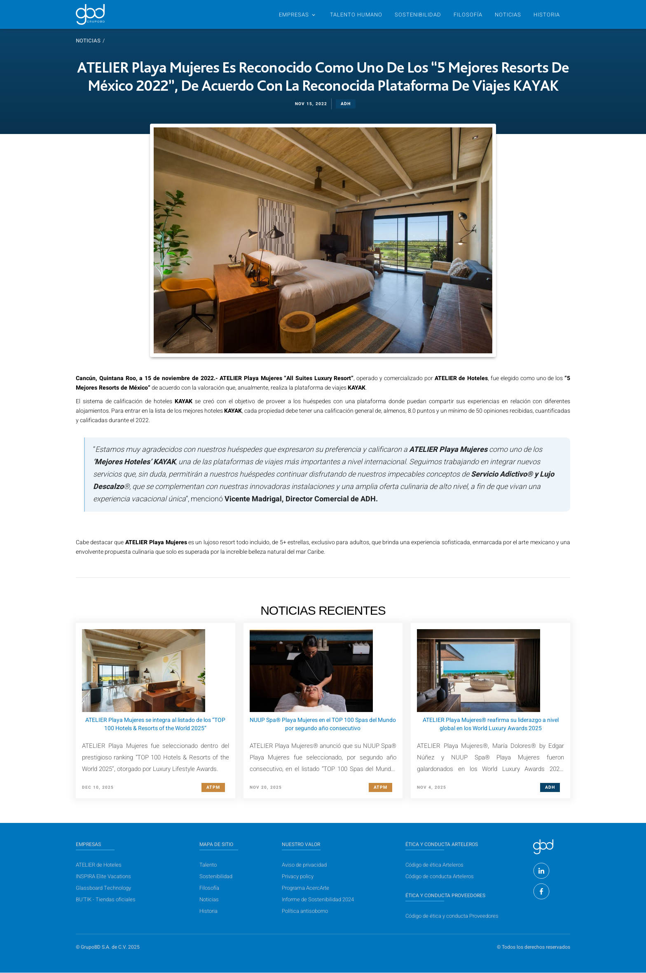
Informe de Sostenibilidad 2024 (318, 899)
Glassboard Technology (103, 888)
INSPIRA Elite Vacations (103, 876)
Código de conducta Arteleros (439, 876)
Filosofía (468, 15)
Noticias (88, 41)
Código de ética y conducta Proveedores (452, 916)
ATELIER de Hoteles (99, 865)
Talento (208, 865)
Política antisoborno (305, 911)
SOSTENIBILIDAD (418, 15)
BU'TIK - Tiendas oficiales (106, 899)
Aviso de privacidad (304, 865)
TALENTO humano (356, 15)
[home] (90, 14)
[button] (297, 14)
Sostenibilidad (215, 876)
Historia (208, 911)
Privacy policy (298, 876)
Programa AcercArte (305, 888)
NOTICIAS (508, 15)
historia (547, 15)
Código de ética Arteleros (434, 865)
